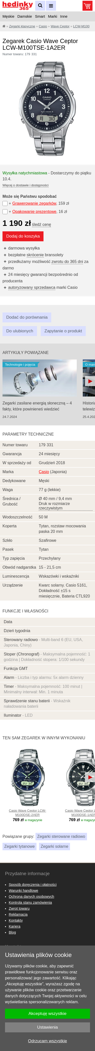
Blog (12, 932)
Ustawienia (47, 1027)
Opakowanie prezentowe (34, 211)
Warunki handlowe (23, 891)
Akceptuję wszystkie (47, 1013)
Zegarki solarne (54, 846)
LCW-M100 (81, 26)
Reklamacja (18, 914)
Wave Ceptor (60, 26)
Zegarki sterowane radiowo (61, 836)
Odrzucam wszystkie (47, 1041)
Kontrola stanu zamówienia (30, 902)
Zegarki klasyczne (22, 26)
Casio (43, 26)
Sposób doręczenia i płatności (32, 885)
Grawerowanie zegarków (34, 203)
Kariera (14, 926)
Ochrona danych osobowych (31, 897)
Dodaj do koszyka (23, 236)
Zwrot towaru (19, 908)
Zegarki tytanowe (19, 846)
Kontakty (16, 920)
